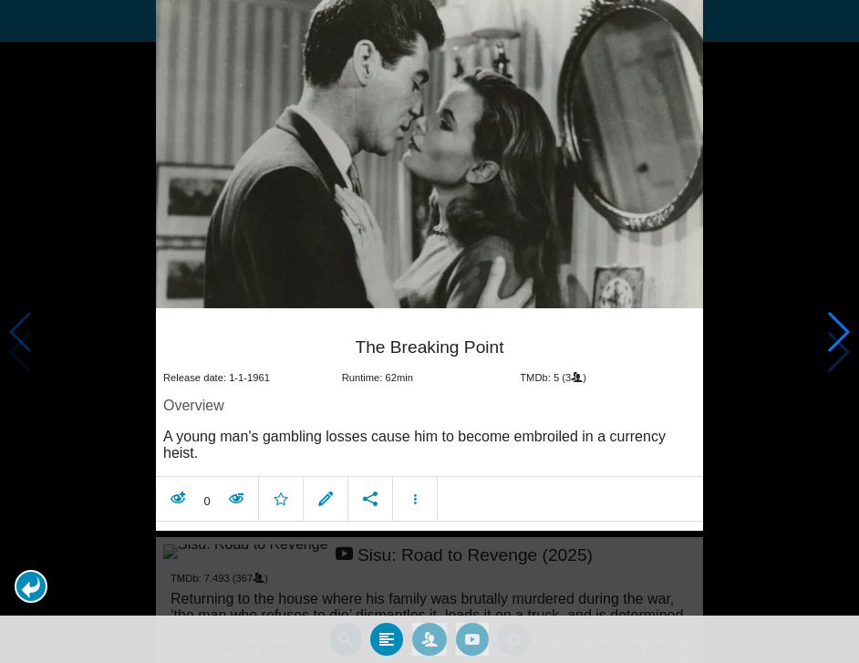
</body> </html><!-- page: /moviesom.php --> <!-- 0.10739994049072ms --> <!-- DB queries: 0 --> (429, 331)
